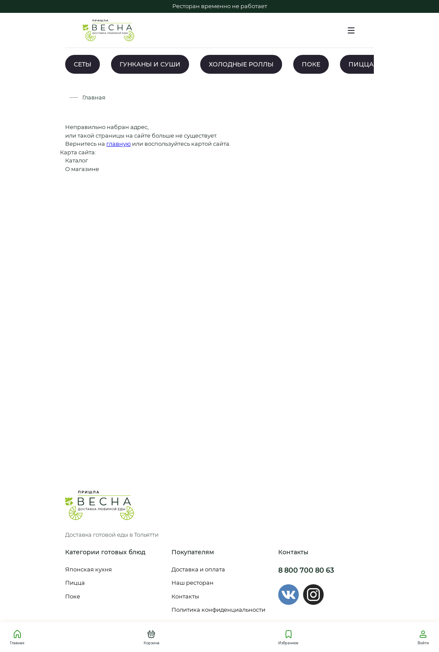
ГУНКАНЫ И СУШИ (150, 64)
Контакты (185, 596)
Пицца (75, 582)
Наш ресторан (192, 582)
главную (118, 143)
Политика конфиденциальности (218, 609)
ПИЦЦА (361, 64)
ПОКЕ (311, 64)
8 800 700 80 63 (306, 570)
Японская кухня (88, 569)
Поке (72, 596)
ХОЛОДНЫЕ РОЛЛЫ (241, 64)
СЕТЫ (82, 64)
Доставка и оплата (198, 569)
